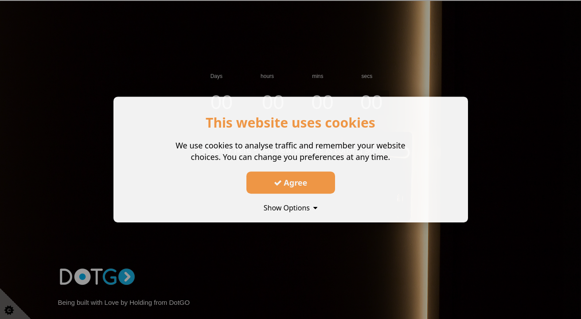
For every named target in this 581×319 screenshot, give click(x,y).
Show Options (291, 208)
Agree (291, 182)
